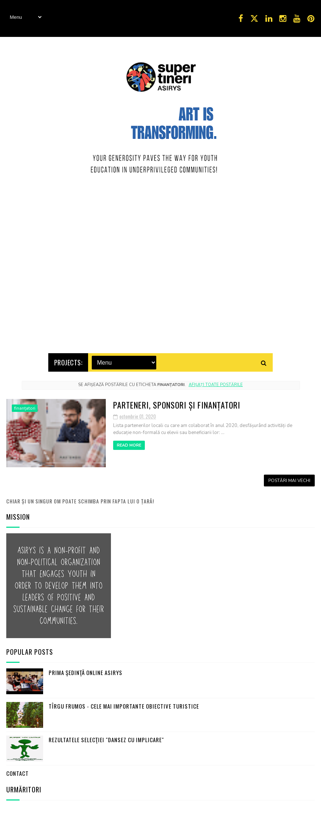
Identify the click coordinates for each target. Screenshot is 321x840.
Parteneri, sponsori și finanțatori (176, 403)
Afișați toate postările (216, 383)
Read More (129, 444)
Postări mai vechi (289, 479)
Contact (17, 772)
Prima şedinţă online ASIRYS (85, 671)
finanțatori (24, 407)
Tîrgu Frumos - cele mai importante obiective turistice (124, 704)
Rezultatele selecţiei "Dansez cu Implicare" (106, 738)
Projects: (68, 361)
